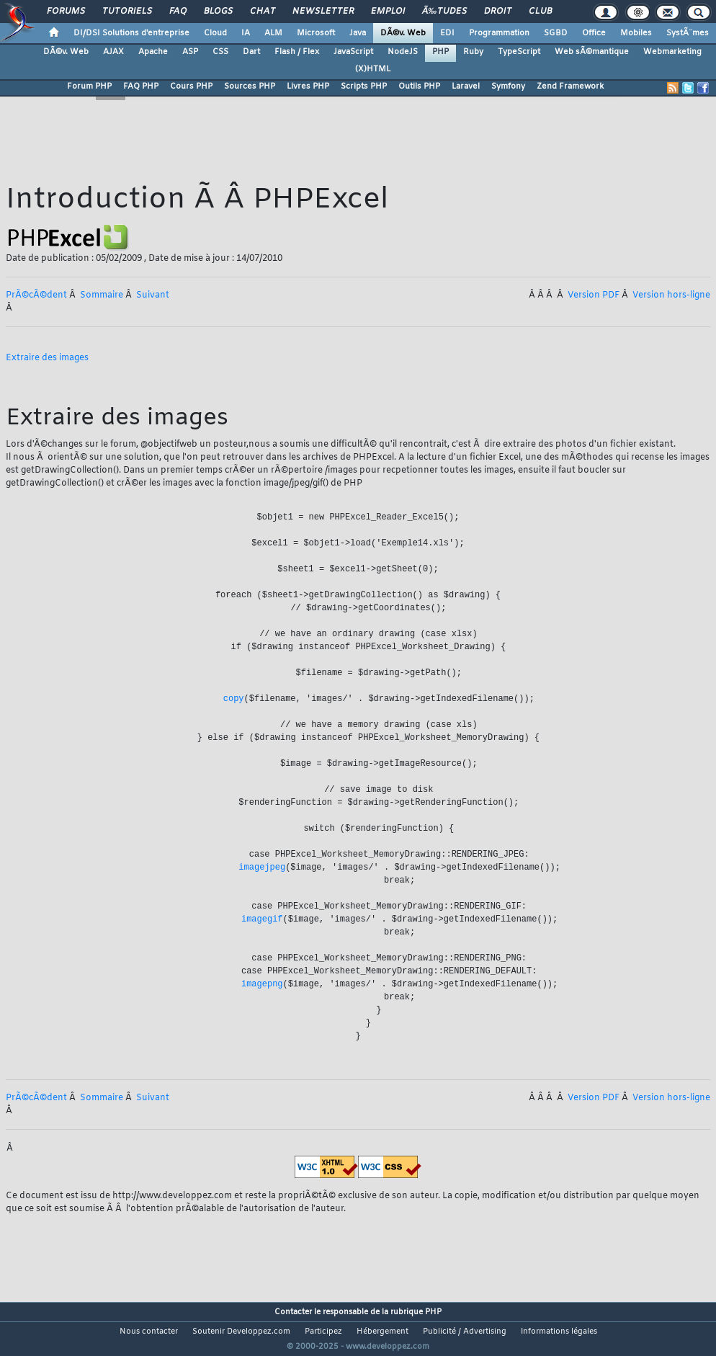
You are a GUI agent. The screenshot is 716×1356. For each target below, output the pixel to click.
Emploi (388, 11)
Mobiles (636, 33)
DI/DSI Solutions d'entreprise (131, 33)
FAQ (178, 11)
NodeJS (403, 52)
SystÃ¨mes (687, 33)
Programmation (499, 33)
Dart (251, 52)
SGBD (556, 33)
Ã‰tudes (444, 11)
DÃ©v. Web (403, 33)
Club (540, 11)
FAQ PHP (140, 86)
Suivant (152, 295)
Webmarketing (672, 52)
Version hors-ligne (671, 295)
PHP (440, 52)
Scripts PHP (364, 86)
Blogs (218, 11)
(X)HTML (372, 69)
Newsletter (323, 11)
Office (594, 33)
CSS (220, 52)
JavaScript (353, 52)
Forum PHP (89, 86)
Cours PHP (191, 86)
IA (245, 33)
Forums (65, 11)
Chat (263, 11)
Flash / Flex (296, 52)
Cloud (215, 33)
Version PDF (593, 295)
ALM (273, 33)
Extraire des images (47, 358)
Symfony (508, 86)
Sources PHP (249, 86)
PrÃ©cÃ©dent (36, 295)
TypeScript (519, 52)
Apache (153, 52)
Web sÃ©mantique (592, 52)
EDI (447, 33)
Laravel (466, 86)
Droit (498, 11)
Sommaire (101, 295)
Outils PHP (419, 86)
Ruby (473, 52)
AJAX (113, 52)
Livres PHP (308, 86)
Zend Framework (570, 86)
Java (357, 33)
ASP (190, 52)
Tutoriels (127, 11)
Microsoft (316, 33)
